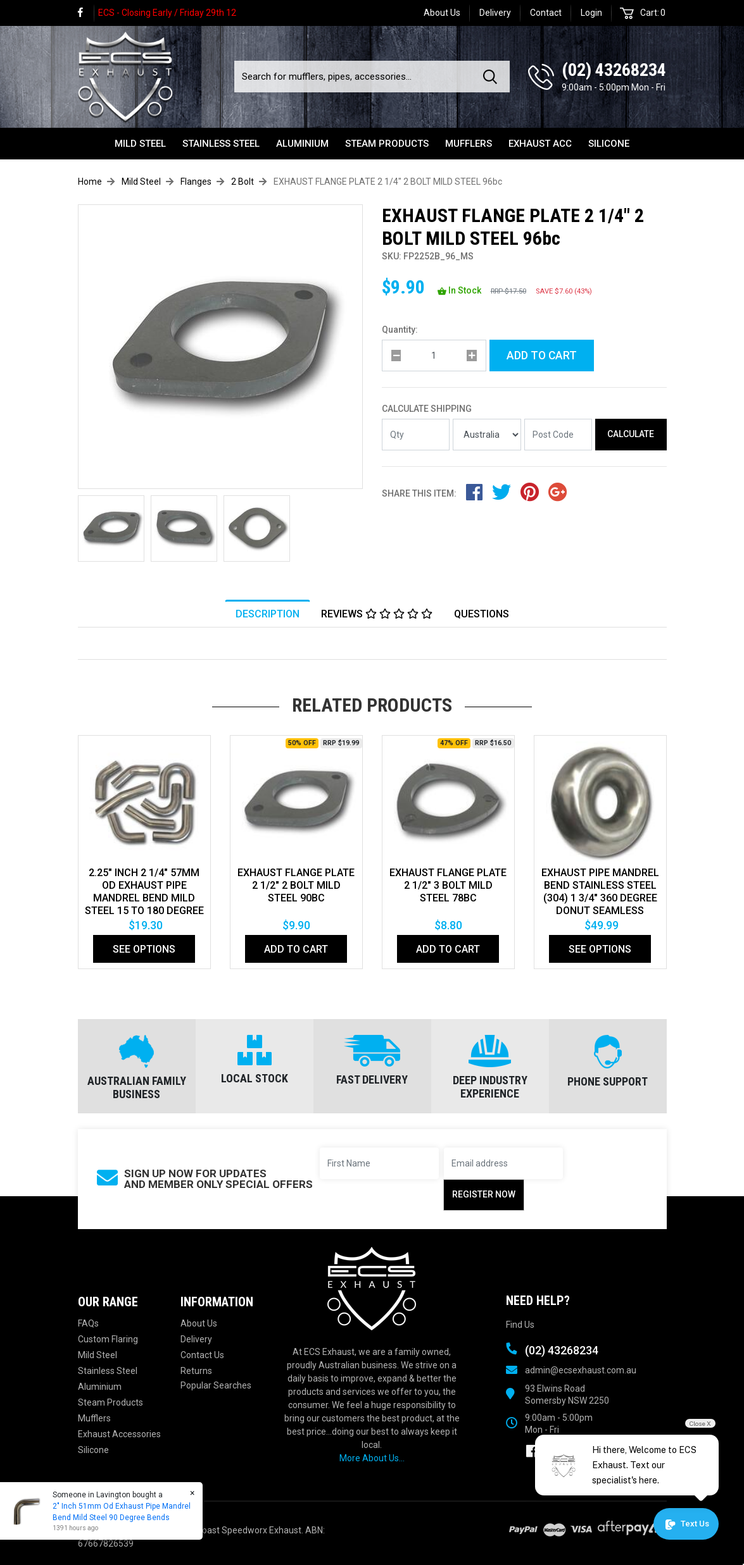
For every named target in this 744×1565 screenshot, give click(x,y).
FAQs (88, 1323)
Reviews (376, 614)
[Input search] (355, 76)
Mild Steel (140, 143)
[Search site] (493, 76)
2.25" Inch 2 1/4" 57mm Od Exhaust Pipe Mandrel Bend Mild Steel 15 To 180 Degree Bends (144, 898)
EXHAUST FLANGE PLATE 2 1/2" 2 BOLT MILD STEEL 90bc (296, 885)
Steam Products (387, 143)
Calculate (630, 434)
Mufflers (468, 143)
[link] (86, 13)
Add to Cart (542, 355)
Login (591, 13)
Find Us (520, 1325)
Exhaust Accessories (119, 1434)
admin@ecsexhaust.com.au (580, 1370)
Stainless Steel (221, 143)
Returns (196, 1371)
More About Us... (372, 1458)
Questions (481, 614)
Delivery (495, 13)
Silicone (608, 143)
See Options (144, 949)
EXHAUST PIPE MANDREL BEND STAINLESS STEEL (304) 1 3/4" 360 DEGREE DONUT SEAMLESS (600, 892)
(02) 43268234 (614, 69)
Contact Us (202, 1355)
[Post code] (558, 434)
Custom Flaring (108, 1339)
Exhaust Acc (540, 143)
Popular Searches (215, 1385)
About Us (442, 13)
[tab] (267, 614)
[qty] (434, 355)
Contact (546, 13)
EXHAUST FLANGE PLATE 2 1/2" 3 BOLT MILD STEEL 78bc (448, 885)
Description (267, 614)
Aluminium (302, 143)
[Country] (487, 434)
